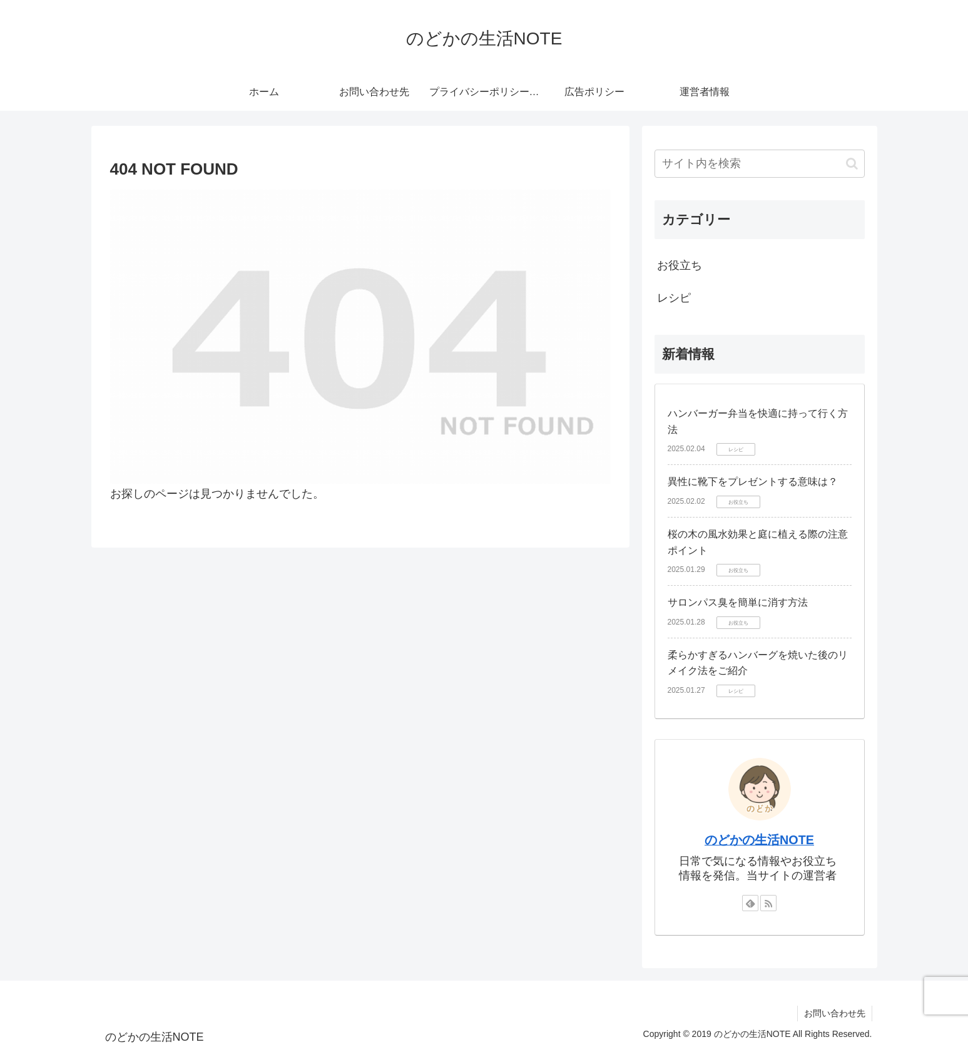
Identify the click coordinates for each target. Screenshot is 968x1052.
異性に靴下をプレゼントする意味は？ (753, 481)
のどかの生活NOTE (759, 840)
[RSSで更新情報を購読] (768, 903)
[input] (760, 164)
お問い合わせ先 (834, 1013)
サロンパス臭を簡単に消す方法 (738, 602)
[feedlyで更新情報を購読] (750, 903)
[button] (852, 163)
